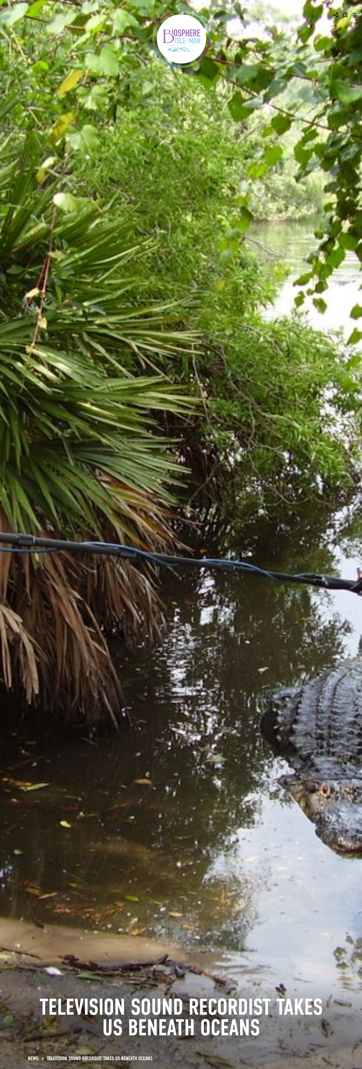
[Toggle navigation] (355, 15)
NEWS (33, 1058)
